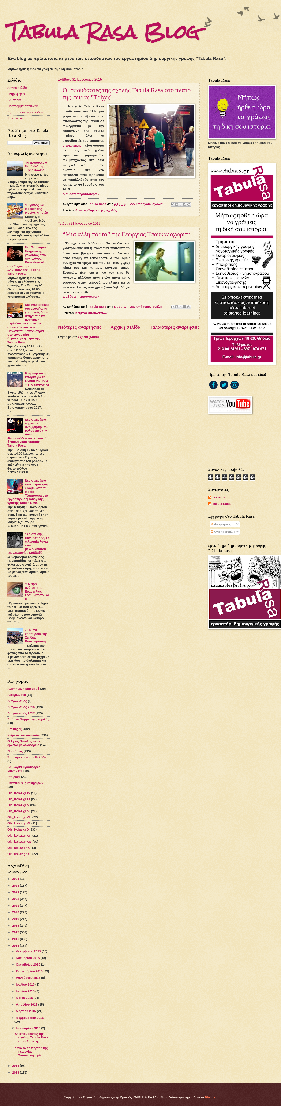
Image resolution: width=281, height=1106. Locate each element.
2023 (16, 892)
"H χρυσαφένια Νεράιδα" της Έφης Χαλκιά (36, 166)
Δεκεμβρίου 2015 (29, 951)
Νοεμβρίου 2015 (28, 958)
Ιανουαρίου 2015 (28, 1028)
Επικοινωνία (15, 118)
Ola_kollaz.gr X (18, 847)
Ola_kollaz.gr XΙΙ (19, 854)
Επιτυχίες (14, 729)
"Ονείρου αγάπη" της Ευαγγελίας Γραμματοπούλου (37, 591)
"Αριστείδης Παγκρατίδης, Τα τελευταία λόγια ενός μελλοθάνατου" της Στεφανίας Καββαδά (28, 543)
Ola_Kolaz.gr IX (18, 799)
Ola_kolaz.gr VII (19, 823)
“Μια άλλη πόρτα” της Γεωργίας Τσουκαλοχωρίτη (127, 234)
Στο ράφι (13, 777)
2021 (16, 905)
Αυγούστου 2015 (28, 977)
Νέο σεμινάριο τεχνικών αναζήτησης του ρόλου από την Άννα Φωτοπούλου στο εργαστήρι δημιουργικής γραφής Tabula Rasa (28, 432)
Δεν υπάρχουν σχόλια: (147, 204)
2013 (16, 1072)
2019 (16, 919)
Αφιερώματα (16, 695)
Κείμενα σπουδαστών (91, 313)
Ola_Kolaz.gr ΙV (18, 793)
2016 (16, 939)
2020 (16, 912)
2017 (16, 932)
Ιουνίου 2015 (25, 991)
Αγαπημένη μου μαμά (23, 688)
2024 (16, 885)
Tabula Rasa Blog (103, 32)
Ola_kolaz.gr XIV (19, 841)
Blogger (210, 1097)
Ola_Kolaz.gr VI (18, 811)
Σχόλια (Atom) (88, 337)
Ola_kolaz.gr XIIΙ (19, 835)
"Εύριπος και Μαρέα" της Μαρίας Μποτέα (36, 208)
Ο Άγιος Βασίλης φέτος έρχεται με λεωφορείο (24, 743)
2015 (16, 945)
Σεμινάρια (14, 100)
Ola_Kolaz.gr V (18, 805)
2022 (16, 899)
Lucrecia (218, 497)
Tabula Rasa (221, 503)
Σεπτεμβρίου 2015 (29, 971)
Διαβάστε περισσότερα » (81, 194)
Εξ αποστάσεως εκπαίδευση (26, 112)
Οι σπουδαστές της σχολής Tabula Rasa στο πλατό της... (31, 1037)
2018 (16, 925)
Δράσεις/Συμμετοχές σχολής (96, 210)
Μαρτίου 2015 (26, 1011)
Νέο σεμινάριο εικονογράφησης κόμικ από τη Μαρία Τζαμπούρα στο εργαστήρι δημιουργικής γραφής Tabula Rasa (27, 492)
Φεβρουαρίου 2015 (30, 1018)
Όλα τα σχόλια (223, 531)
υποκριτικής (72, 145)
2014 (16, 1065)
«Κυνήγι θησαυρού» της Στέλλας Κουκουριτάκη (36, 635)
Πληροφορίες (16, 94)
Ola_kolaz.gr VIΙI (19, 817)
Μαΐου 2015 (25, 997)
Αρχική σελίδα (125, 327)
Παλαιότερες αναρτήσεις (174, 327)
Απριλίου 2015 (27, 1004)
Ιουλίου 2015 (25, 984)
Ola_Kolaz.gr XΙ (18, 829)
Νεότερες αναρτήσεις (80, 327)
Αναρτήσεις (221, 524)
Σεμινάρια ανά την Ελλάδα (26, 757)
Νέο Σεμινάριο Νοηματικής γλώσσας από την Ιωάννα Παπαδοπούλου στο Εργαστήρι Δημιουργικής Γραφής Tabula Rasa (27, 260)
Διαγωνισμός (17, 701)
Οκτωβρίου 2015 (28, 964)
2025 (16, 878)
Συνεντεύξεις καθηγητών (25, 783)
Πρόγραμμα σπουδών (22, 106)
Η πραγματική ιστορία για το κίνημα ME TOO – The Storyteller (37, 379)
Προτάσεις (15, 751)
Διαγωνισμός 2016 (21, 707)
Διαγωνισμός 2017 (21, 713)
